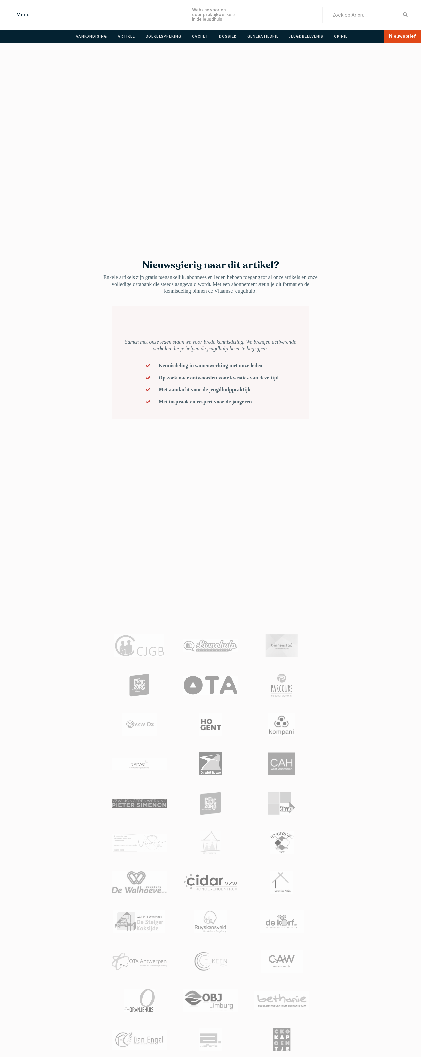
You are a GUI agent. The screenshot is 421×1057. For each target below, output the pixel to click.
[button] (16, 14)
